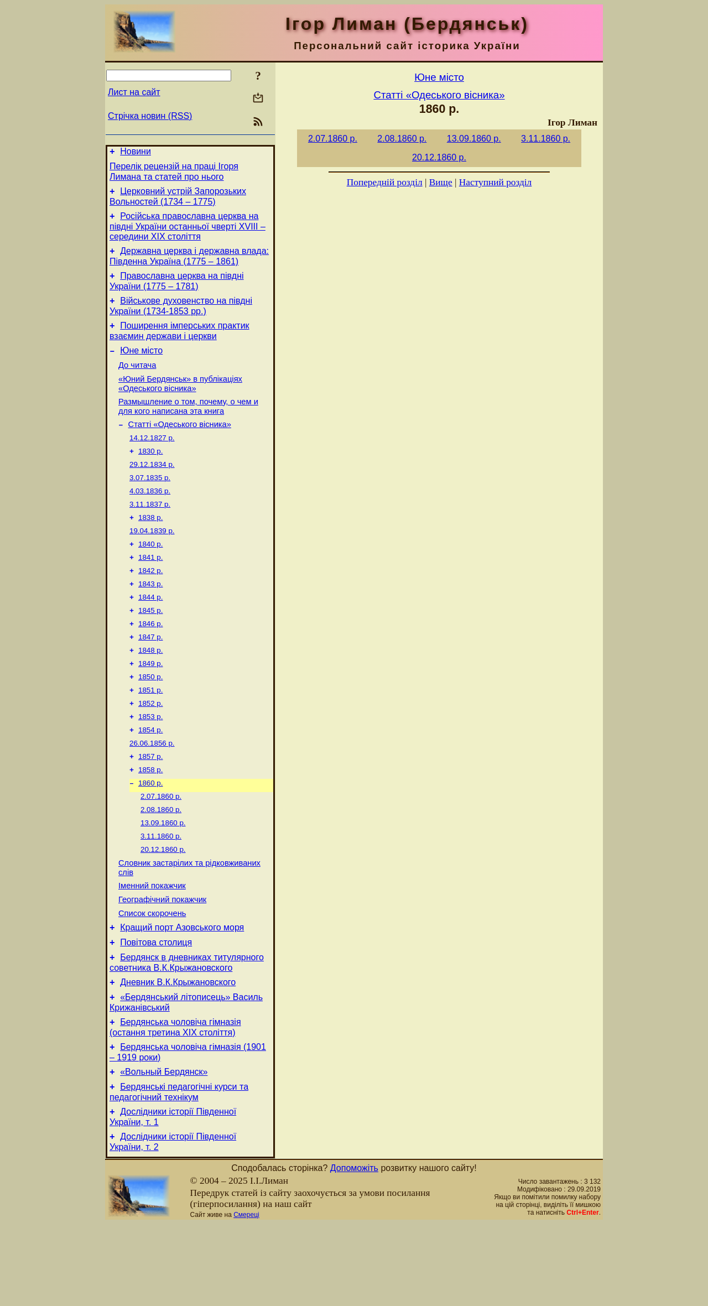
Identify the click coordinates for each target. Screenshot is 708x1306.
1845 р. (150, 647)
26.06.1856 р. (152, 791)
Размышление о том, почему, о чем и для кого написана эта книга (188, 426)
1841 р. (150, 590)
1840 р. (150, 575)
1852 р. (150, 748)
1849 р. (150, 705)
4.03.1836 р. (149, 518)
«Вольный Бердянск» (163, 1148)
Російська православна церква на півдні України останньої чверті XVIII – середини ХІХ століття (188, 233)
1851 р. (150, 734)
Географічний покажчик (162, 961)
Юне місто (141, 365)
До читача (137, 381)
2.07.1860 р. (160, 849)
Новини (135, 153)
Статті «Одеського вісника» (179, 445)
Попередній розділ (385, 182)
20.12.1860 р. (163, 906)
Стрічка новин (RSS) (150, 116)
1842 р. (150, 604)
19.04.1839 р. (152, 561)
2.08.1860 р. (160, 863)
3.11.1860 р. (160, 892)
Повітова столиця (156, 1009)
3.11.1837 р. (149, 532)
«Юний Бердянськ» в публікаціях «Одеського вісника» (180, 402)
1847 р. (150, 676)
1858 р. (150, 820)
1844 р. (150, 633)
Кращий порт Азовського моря (182, 992)
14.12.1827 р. (152, 460)
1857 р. (150, 806)
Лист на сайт (134, 92)
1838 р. (150, 547)
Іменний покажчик (152, 945)
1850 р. (150, 719)
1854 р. (150, 777)
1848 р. (150, 690)
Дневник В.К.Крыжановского (178, 1052)
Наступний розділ (495, 182)
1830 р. (150, 475)
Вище (440, 182)
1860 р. (150, 834)
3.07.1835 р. (149, 503)
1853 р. (150, 762)
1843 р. (150, 619)
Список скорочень (152, 976)
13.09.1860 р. (163, 877)
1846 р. (150, 662)
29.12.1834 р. (152, 489)
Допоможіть (354, 1250)
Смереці (246, 1296)
